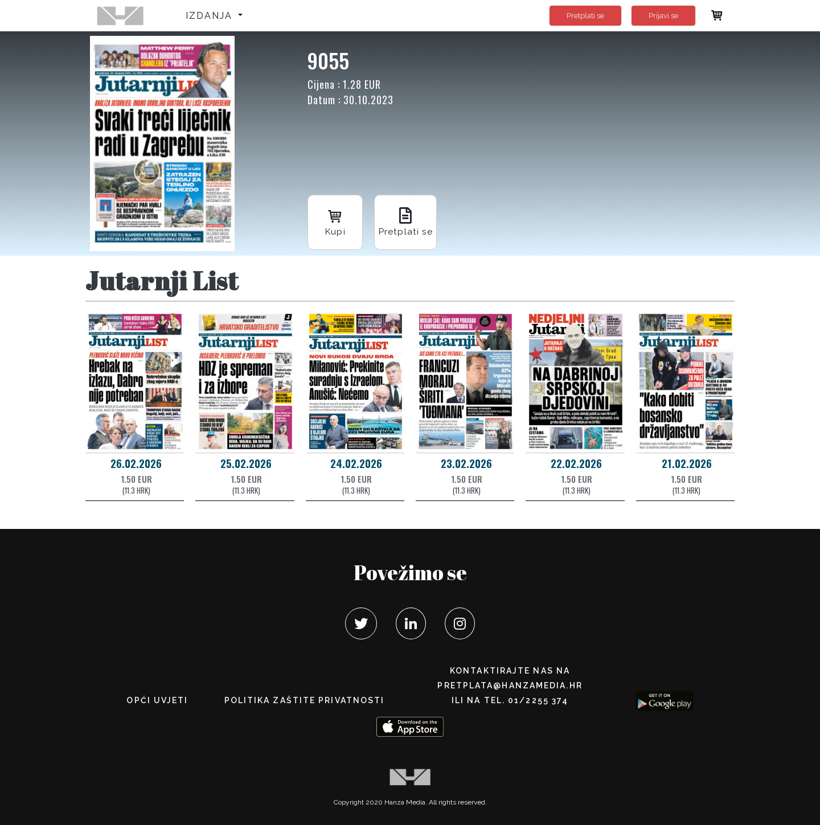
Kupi (335, 221)
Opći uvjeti (157, 700)
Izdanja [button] (211, 15)
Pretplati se (585, 15)
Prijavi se (663, 15)
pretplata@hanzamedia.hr (509, 685)
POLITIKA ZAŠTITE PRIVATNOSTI (304, 700)
